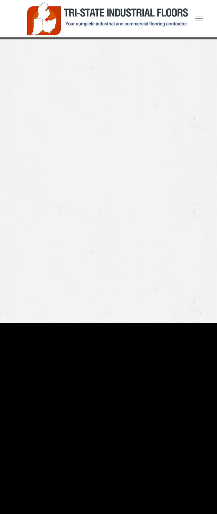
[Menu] (199, 19)
